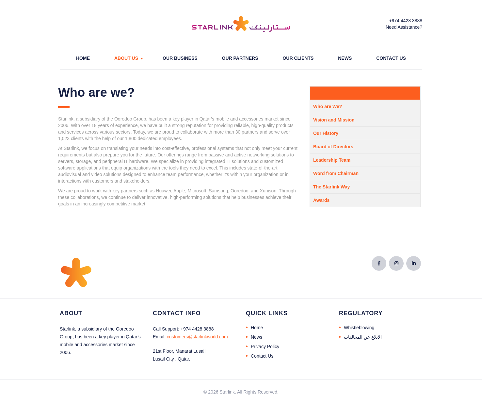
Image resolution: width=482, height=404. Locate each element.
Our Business (180, 58)
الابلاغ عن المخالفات (363, 337)
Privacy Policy (265, 346)
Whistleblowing (359, 327)
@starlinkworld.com (197, 336)
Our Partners (240, 58)
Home (83, 58)
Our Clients (297, 58)
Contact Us (391, 58)
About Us (126, 58)
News (345, 58)
